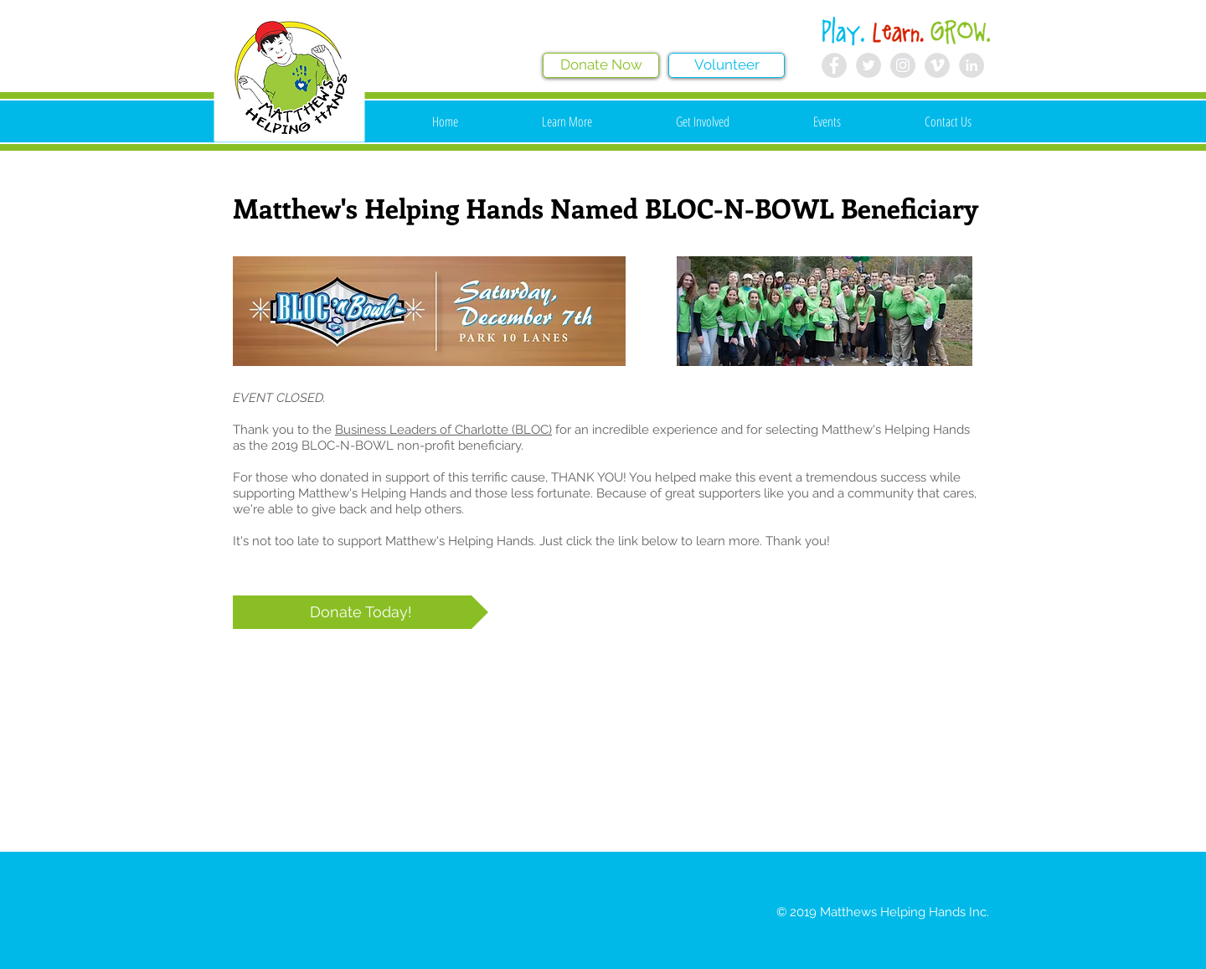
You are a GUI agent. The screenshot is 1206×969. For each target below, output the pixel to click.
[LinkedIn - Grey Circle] (971, 65)
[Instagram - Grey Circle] (902, 65)
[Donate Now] (601, 65)
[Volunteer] (726, 65)
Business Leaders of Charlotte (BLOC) (443, 429)
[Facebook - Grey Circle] (834, 65)
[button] (567, 121)
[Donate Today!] (360, 612)
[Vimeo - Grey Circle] (937, 65)
